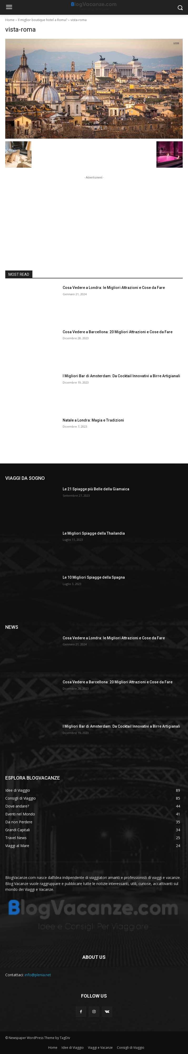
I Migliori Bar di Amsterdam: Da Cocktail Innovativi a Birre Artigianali (121, 376)
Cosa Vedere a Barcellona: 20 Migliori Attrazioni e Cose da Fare (117, 332)
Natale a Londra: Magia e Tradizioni (93, 420)
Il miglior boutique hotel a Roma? (42, 20)
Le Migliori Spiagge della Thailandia (94, 533)
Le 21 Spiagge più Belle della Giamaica (96, 489)
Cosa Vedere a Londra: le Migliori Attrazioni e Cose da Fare (114, 288)
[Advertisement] (94, 213)
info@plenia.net (38, 974)
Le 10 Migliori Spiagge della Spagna (94, 577)
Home (9, 20)
